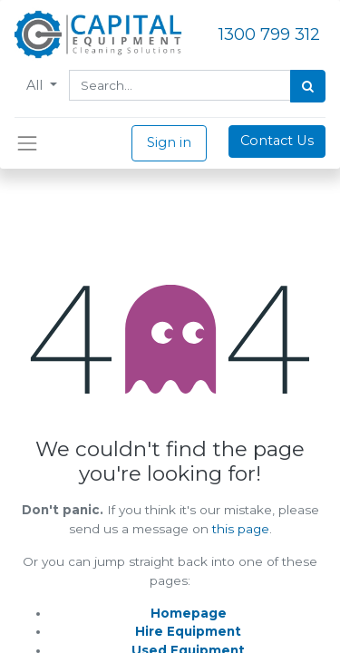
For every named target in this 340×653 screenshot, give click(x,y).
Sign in (169, 142)
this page (240, 528)
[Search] (307, 86)
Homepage (189, 613)
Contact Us (277, 140)
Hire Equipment (188, 631)
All (36, 85)
